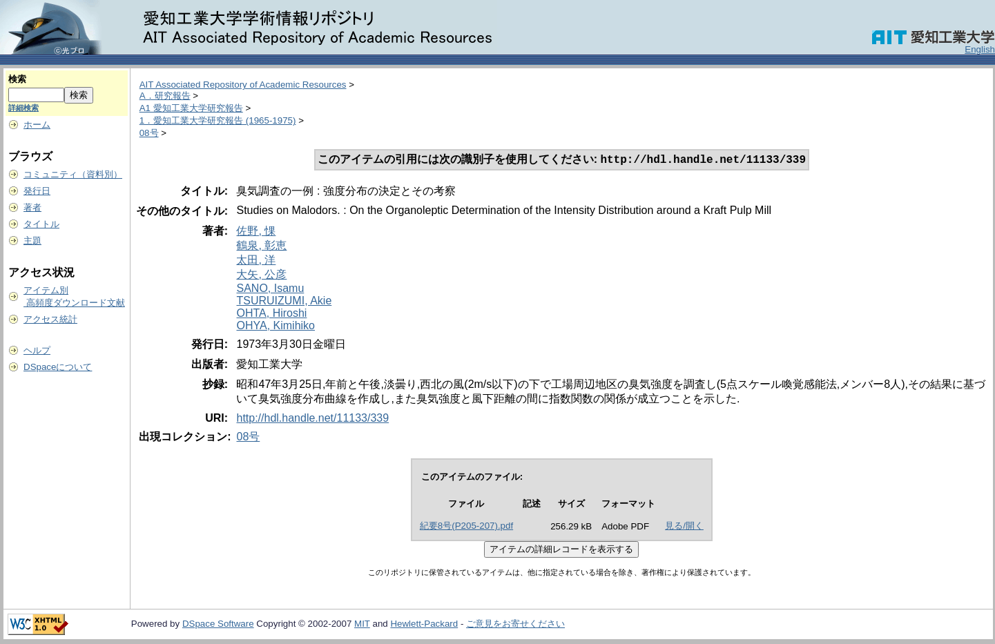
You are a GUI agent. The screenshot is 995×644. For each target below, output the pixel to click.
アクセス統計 (50, 319)
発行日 (36, 191)
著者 (32, 207)
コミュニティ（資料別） (72, 174)
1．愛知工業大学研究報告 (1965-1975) (217, 120)
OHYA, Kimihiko (275, 327)
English (980, 49)
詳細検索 (23, 108)
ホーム (36, 124)
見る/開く (684, 527)
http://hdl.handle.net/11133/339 (312, 419)
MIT (362, 625)
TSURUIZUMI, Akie (283, 302)
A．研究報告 (165, 95)
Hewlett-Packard (424, 625)
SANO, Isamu (270, 289)
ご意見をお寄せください (515, 625)
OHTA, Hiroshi (271, 314)
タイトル (41, 224)
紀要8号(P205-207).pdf (466, 527)
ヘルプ (36, 350)
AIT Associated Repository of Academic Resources (243, 84)
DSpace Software (218, 625)
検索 (17, 79)
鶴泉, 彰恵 (261, 247)
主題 (32, 240)
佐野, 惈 (256, 232)
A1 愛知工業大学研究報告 (191, 108)
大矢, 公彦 (261, 276)
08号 (149, 133)
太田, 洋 (256, 261)
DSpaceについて (57, 367)
